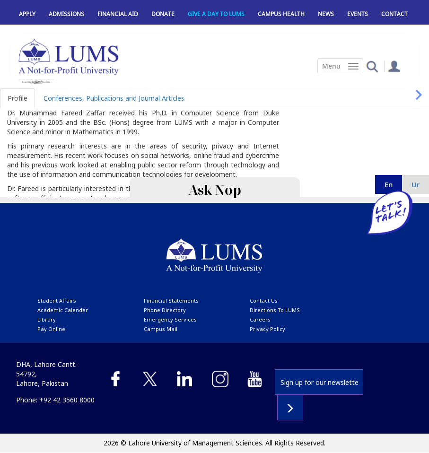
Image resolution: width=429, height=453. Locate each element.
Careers (260, 319)
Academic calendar (62, 310)
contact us (264, 300)
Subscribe (290, 407)
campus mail (160, 328)
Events (357, 14)
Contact (394, 14)
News (326, 14)
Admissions (66, 14)
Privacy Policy (267, 328)
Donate (163, 14)
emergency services (170, 319)
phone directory (165, 310)
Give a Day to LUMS (216, 14)
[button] (372, 66)
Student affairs (56, 300)
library (46, 319)
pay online (51, 328)
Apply (27, 14)
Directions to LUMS (275, 310)
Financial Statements (171, 300)
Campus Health (281, 14)
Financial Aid (117, 14)
